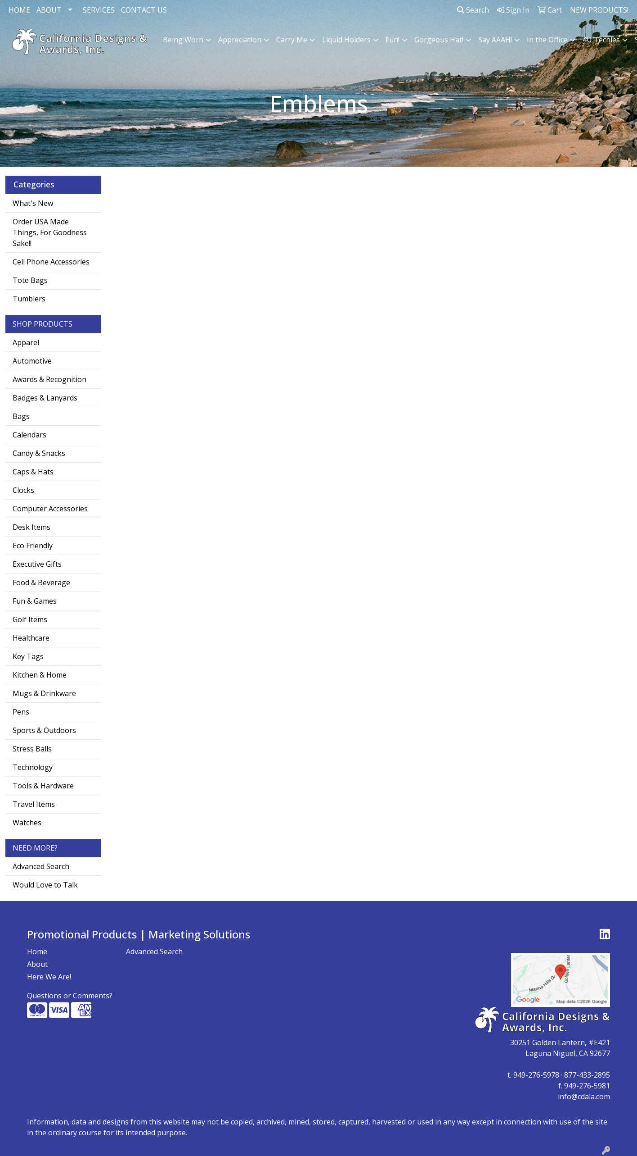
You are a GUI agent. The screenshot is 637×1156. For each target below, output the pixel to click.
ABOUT (49, 10)
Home (37, 951)
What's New (33, 203)
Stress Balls (32, 749)
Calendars (29, 435)
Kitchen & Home (40, 675)
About (37, 964)
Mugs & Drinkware (44, 693)
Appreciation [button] (239, 40)
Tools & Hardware (43, 786)
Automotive (32, 361)
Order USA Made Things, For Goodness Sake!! (50, 232)
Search (473, 10)
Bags (21, 416)
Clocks (23, 490)
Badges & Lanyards (45, 398)
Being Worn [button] (183, 40)
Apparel (26, 342)
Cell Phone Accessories (51, 262)
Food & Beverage (41, 582)
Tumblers (29, 299)
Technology (33, 767)
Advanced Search (41, 866)
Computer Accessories (50, 509)
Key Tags (28, 656)
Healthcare (31, 638)
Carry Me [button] (291, 40)
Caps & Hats (33, 472)
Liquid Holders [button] (346, 40)
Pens (21, 712)
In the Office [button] (547, 40)
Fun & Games (35, 601)
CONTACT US (144, 10)
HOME (19, 10)
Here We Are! (49, 977)
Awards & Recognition (49, 379)
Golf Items (30, 619)
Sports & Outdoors (44, 730)
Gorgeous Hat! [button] (438, 40)
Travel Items (34, 804)
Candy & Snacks (39, 453)
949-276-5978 (536, 1075)
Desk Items (31, 527)
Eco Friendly (33, 546)
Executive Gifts (37, 564)
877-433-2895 (587, 1075)
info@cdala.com (584, 1096)
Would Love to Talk (45, 885)
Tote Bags (30, 280)
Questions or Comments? (69, 996)
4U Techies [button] (601, 40)
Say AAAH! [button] (495, 40)
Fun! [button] (392, 40)
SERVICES (99, 10)
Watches (27, 823)
